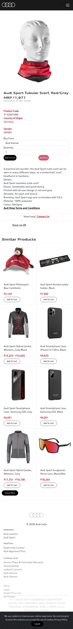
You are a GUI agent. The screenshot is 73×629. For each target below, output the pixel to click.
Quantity (8, 147)
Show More (10, 493)
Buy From (9, 138)
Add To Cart (10, 157)
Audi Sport (9, 547)
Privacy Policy (60, 619)
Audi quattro (11, 544)
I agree (37, 624)
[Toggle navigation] (67, 5)
